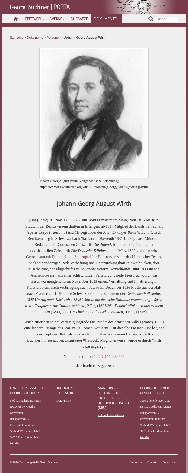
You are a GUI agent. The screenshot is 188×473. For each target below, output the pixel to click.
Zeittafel (35, 19)
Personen (53, 37)
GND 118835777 (110, 356)
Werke (57, 19)
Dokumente (106, 19)
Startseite (16, 37)
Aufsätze (79, 19)
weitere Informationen (111, 415)
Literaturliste (63, 400)
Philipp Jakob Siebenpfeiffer (74, 257)
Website (14, 443)
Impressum (136, 462)
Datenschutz (170, 462)
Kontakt (151, 462)
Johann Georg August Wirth (85, 37)
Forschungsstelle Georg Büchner (38, 462)
